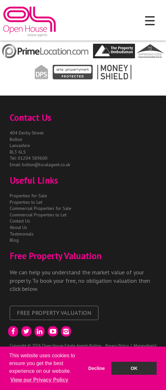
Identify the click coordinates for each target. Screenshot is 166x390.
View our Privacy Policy (39, 380)
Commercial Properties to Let (38, 215)
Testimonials (22, 234)
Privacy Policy (117, 345)
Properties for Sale (28, 196)
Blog (14, 240)
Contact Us (20, 221)
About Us (18, 227)
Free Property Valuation (54, 312)
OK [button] (134, 368)
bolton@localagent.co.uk (46, 164)
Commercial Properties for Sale (40, 208)
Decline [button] (96, 368)
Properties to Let (26, 202)
